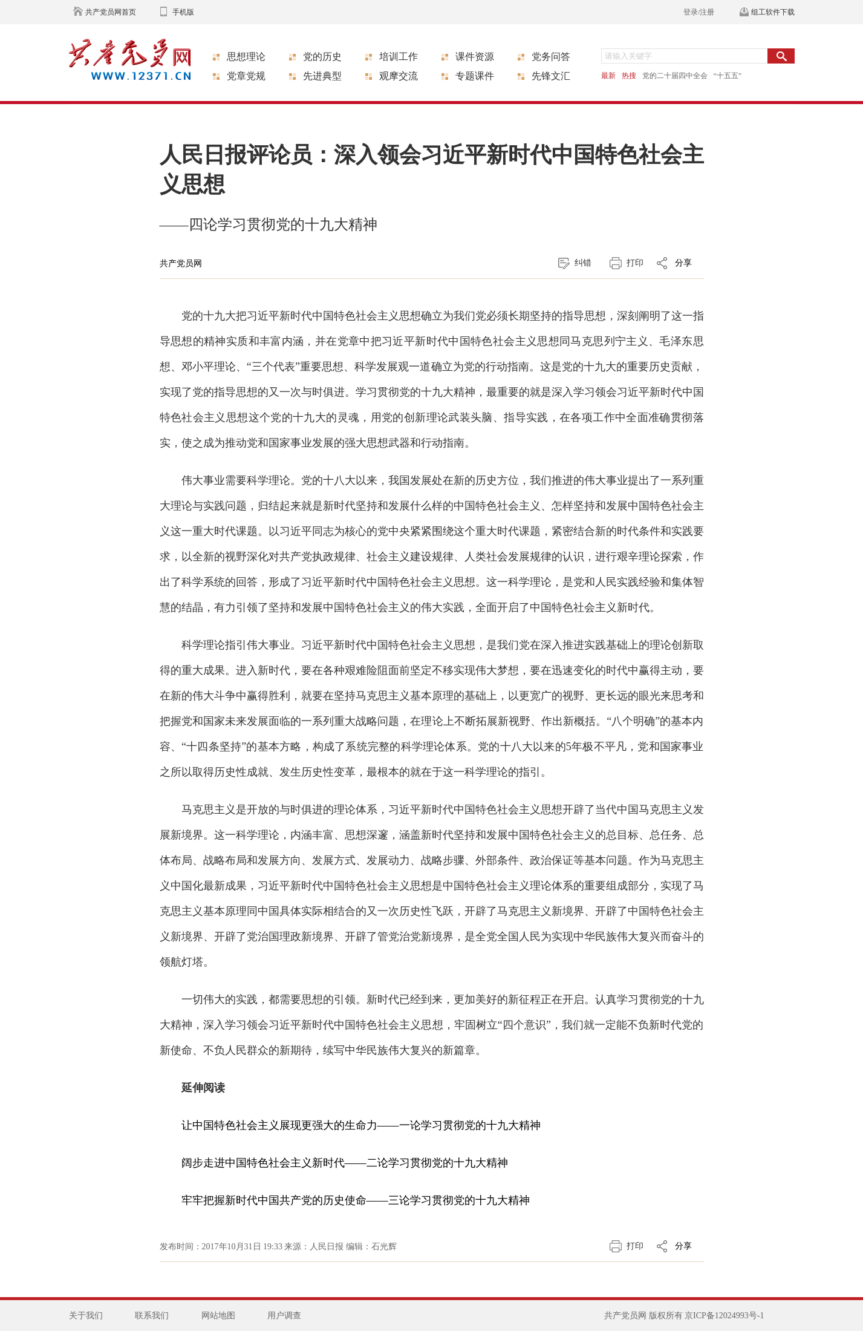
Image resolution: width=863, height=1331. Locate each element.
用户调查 (284, 1315)
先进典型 (322, 76)
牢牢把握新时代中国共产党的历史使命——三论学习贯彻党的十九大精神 (355, 1200)
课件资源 (474, 56)
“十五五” (728, 75)
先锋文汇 (551, 76)
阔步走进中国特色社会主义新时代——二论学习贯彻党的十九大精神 (344, 1163)
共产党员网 (181, 263)
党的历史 (322, 56)
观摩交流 (398, 76)
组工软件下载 (773, 12)
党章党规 (246, 76)
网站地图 (218, 1315)
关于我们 (86, 1315)
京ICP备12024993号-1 (724, 1315)
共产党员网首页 (110, 12)
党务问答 (551, 56)
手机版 (183, 12)
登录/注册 (698, 12)
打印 (635, 262)
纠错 (583, 262)
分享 (683, 262)
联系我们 (152, 1315)
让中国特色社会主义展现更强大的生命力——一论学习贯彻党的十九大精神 (361, 1125)
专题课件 (474, 76)
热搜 (629, 75)
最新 (608, 75)
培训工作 (398, 56)
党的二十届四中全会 (675, 75)
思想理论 (246, 56)
